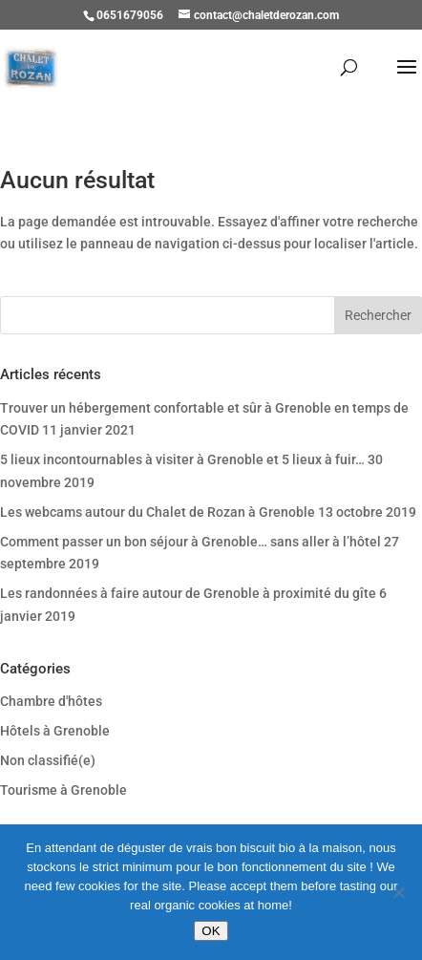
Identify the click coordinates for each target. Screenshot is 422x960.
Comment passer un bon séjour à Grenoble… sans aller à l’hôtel (190, 541)
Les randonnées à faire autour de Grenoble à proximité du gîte (188, 593)
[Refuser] (398, 892)
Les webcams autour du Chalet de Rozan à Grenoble (157, 512)
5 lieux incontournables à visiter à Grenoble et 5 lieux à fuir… (182, 459)
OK (210, 931)
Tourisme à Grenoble (63, 790)
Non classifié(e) (47, 760)
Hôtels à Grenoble (55, 730)
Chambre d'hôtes (51, 701)
